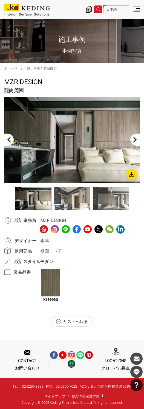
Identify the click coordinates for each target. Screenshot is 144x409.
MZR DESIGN (53, 220)
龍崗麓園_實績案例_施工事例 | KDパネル (27, 9)
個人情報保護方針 (85, 396)
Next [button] (135, 140)
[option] (72, 140)
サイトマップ (54, 396)
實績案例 (50, 68)
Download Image (131, 174)
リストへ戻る (72, 321)
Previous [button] (9, 140)
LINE (136, 372)
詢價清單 (89, 9)
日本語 (111, 9)
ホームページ (14, 68)
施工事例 (33, 68)
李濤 (44, 240)
